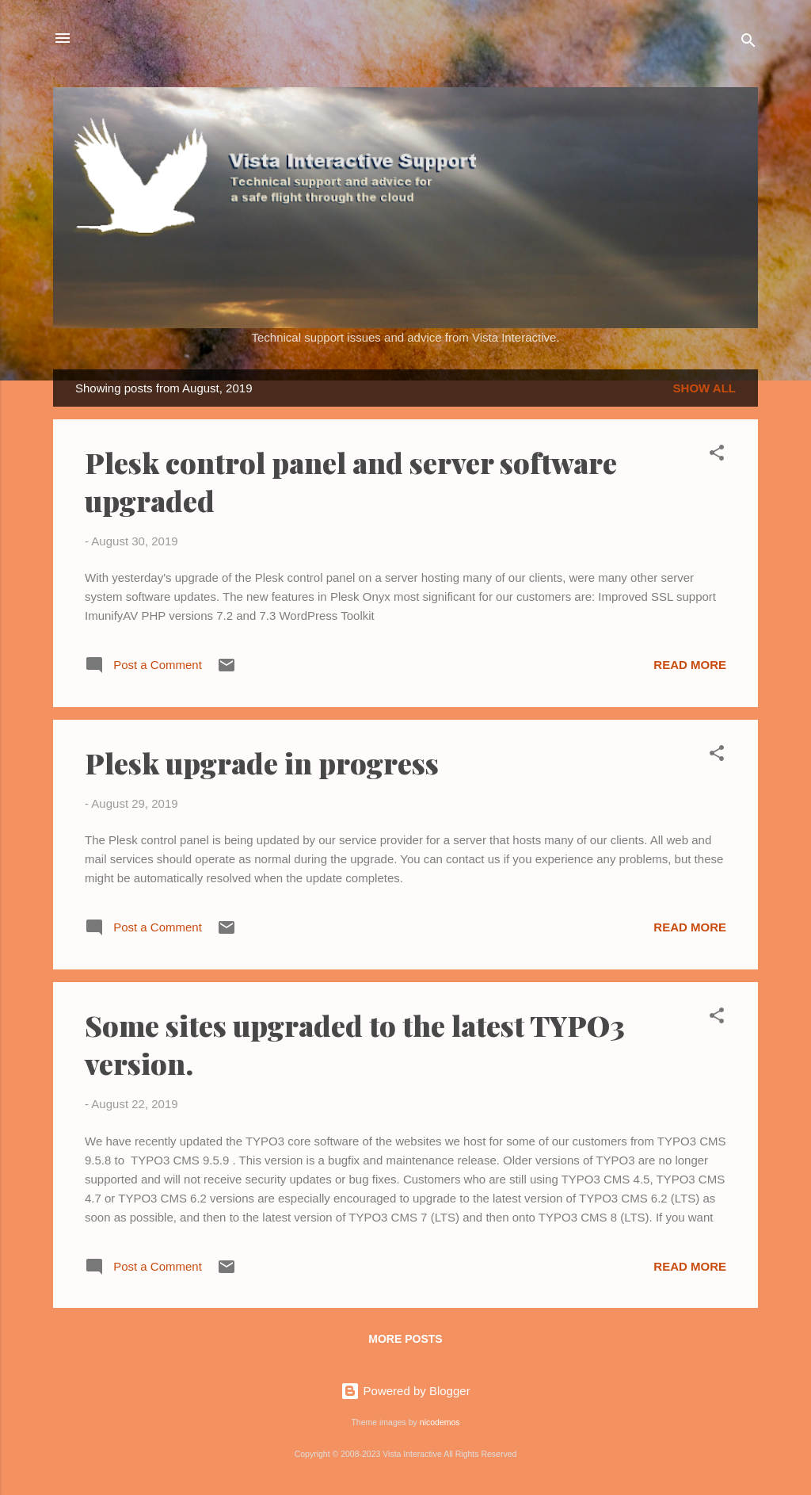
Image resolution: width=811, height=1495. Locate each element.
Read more (689, 664)
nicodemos (440, 1422)
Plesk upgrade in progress (262, 763)
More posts (405, 1338)
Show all (704, 388)
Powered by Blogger (405, 1391)
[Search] (748, 43)
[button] (716, 455)
